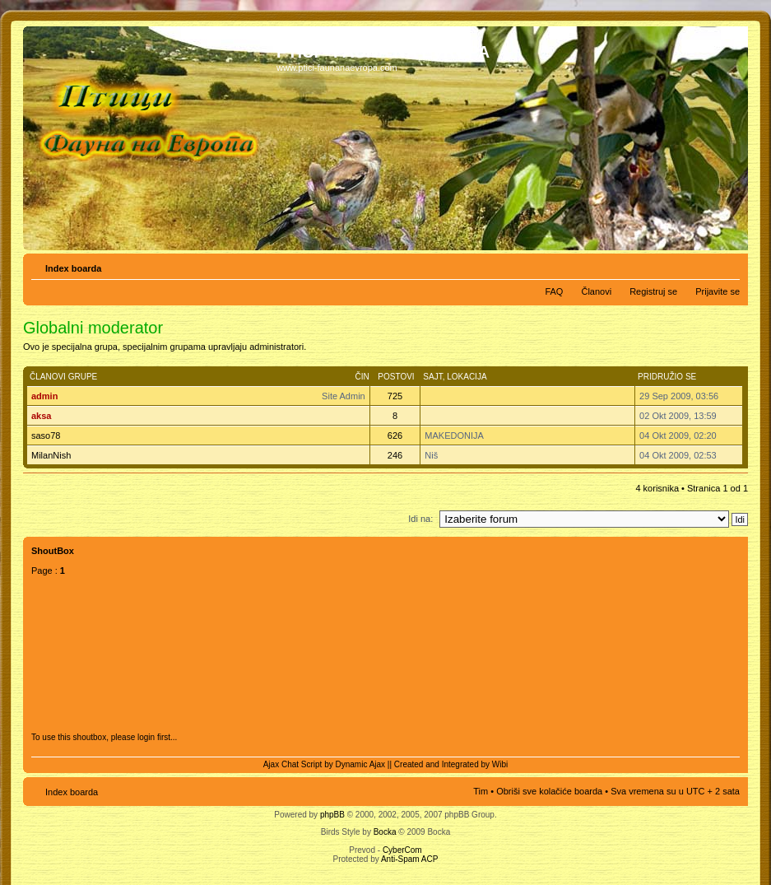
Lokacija (466, 376)
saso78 (45, 435)
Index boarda (73, 268)
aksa (41, 416)
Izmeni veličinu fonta (728, 265)
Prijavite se (717, 291)
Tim (480, 791)
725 (395, 396)
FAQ (554, 291)
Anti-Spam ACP (409, 859)
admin (44, 396)
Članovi (596, 291)
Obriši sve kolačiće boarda (549, 791)
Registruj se (653, 291)
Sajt (432, 376)
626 (395, 435)
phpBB (332, 814)
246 (395, 455)
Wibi (500, 764)
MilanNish (51, 455)
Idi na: (420, 519)
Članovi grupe (63, 376)
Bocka (385, 831)
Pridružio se (667, 376)
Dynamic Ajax (361, 764)
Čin (362, 376)
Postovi (396, 376)
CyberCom (402, 850)
